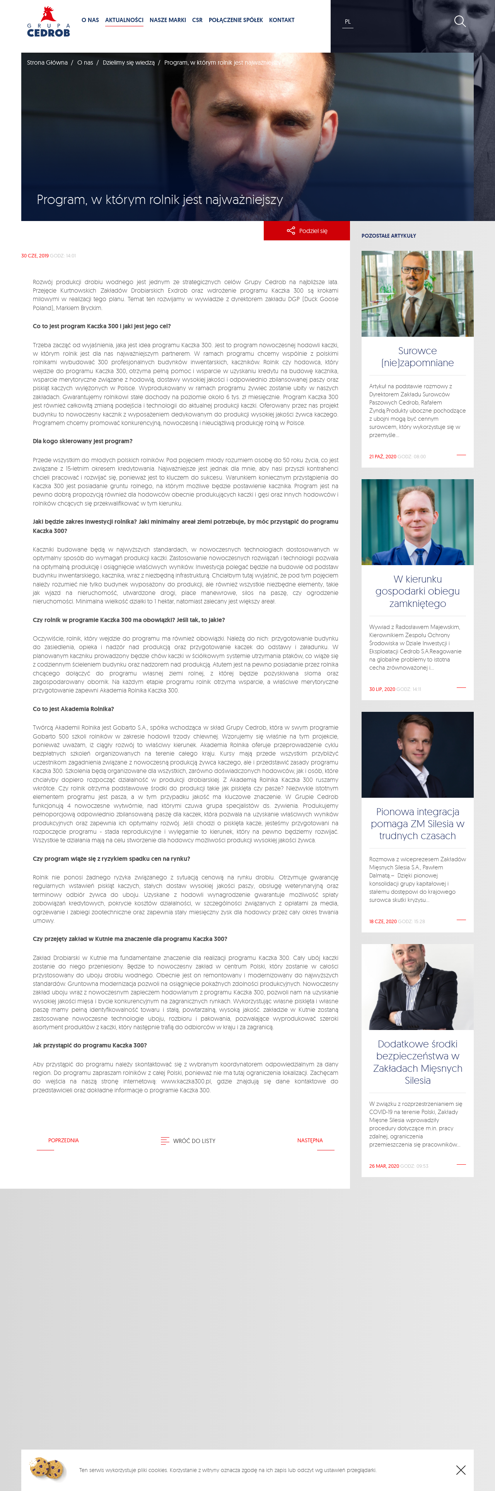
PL (348, 21)
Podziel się (307, 230)
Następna (310, 1140)
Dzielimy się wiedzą (129, 62)
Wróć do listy (188, 1141)
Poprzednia (63, 1140)
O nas (85, 62)
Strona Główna (47, 62)
